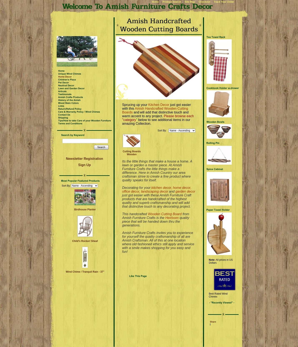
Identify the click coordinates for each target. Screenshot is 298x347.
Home (155, 1)
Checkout (204, 1)
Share (213, 321)
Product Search (172, 1)
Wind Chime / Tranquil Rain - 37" (85, 271)
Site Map (190, 1)
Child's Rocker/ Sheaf (85, 241)
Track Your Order (224, 1)
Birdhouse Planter (85, 209)
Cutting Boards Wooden (132, 153)
